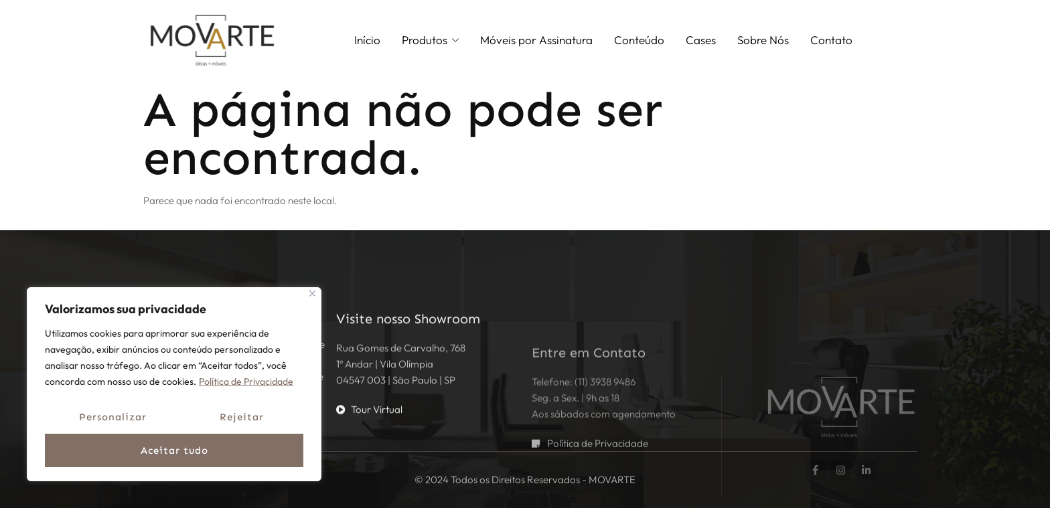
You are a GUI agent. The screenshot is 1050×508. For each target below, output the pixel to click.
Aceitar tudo (174, 450)
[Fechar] (312, 293)
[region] (174, 384)
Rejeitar (242, 417)
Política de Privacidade (246, 381)
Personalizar (113, 417)
